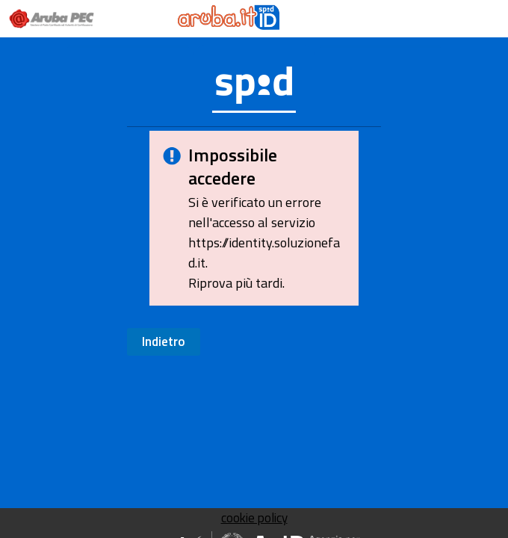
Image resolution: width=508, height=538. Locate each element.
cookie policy (254, 518)
